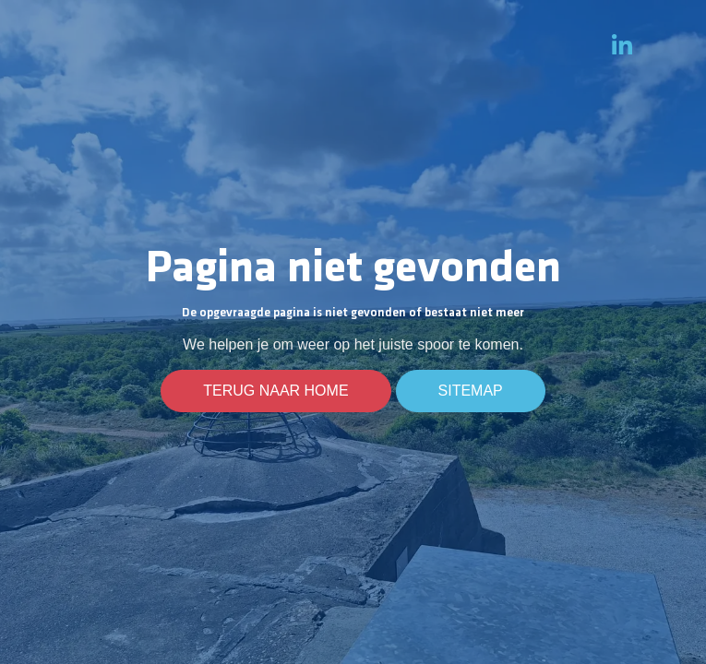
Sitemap (470, 391)
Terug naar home (275, 391)
